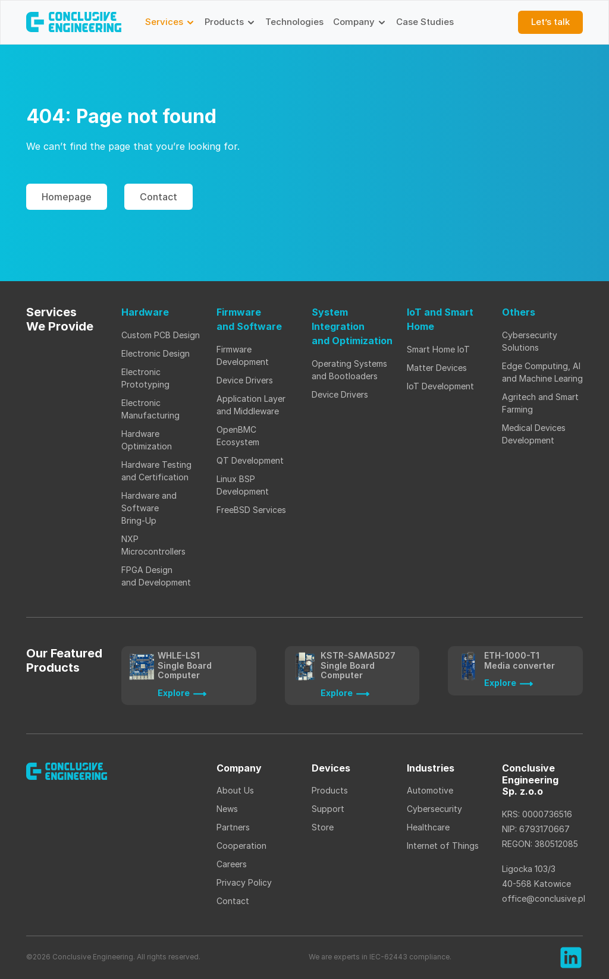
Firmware (249, 319)
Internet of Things (444, 846)
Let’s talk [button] (550, 21)
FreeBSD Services (251, 510)
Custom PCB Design (160, 335)
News (227, 809)
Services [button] (170, 21)
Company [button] (360, 21)
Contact (232, 901)
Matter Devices (437, 368)
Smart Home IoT (438, 349)
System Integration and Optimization (352, 326)
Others (518, 312)
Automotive (430, 790)
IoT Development (440, 386)
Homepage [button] (67, 197)
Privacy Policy (244, 882)
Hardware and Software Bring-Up (149, 507)
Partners (233, 827)
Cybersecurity (434, 809)
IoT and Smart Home (440, 319)
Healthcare (428, 827)
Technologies (294, 21)
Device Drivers (244, 380)
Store (323, 827)
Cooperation (241, 846)
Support (328, 809)
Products (330, 790)
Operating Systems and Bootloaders (349, 369)
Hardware (145, 312)
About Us (235, 790)
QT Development (250, 460)
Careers (231, 864)
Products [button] (230, 21)
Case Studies (425, 21)
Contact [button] (158, 197)
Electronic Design (155, 353)
